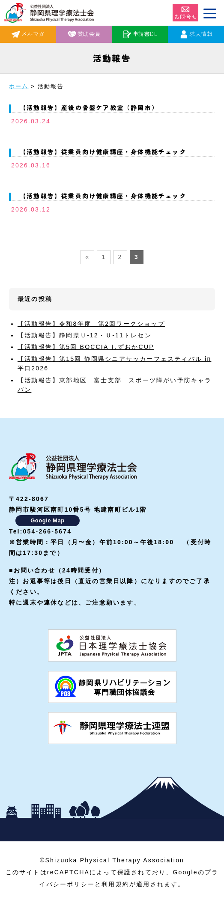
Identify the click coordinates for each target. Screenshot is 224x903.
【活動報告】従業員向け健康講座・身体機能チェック (103, 151)
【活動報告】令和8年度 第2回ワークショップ (91, 323)
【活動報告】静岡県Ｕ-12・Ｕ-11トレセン (85, 335)
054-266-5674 (47, 531)
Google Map (47, 520)
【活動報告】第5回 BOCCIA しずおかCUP (86, 346)
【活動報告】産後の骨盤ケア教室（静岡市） (89, 107)
